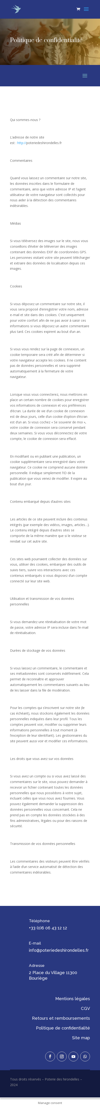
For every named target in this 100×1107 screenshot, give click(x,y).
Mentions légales (72, 998)
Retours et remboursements (61, 1018)
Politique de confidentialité (63, 1028)
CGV (85, 1008)
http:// (21, 143)
